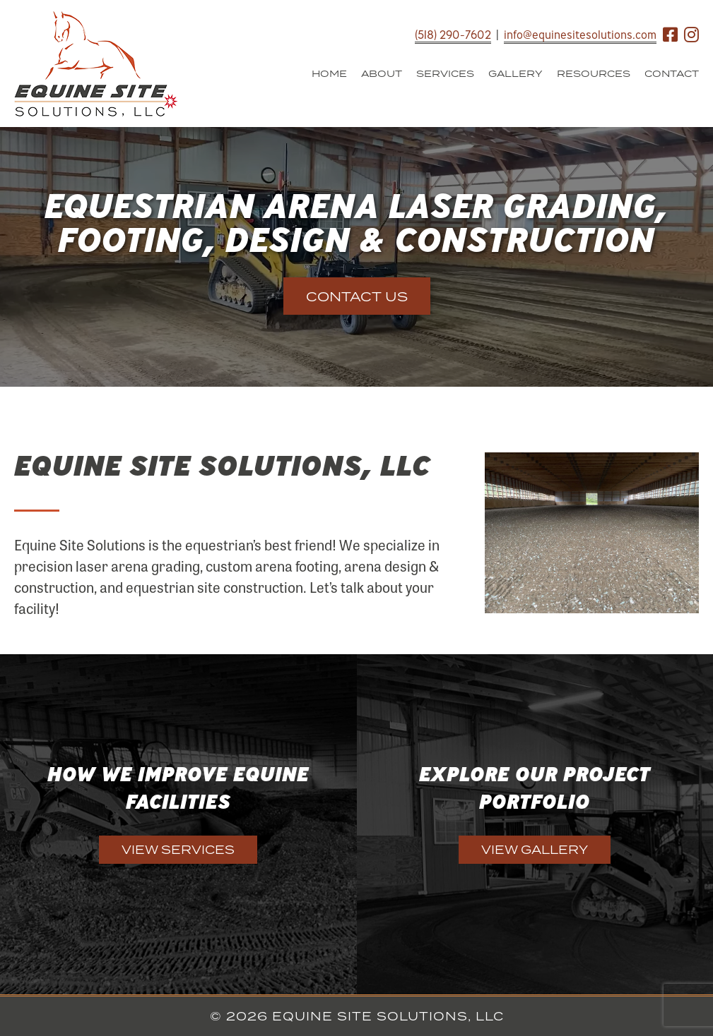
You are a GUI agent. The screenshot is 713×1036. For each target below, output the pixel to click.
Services (445, 73)
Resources (593, 73)
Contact (671, 73)
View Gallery (534, 849)
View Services (178, 849)
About (381, 73)
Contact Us (357, 296)
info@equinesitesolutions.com (580, 35)
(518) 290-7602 (453, 35)
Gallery (515, 73)
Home (329, 73)
